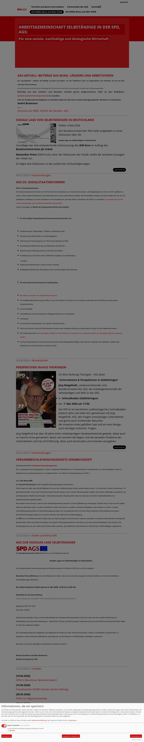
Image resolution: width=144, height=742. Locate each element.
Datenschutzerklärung (39, 720)
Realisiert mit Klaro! (137, 739)
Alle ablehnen (6, 736)
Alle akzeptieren (135, 736)
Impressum (72, 720)
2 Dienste (11, 730)
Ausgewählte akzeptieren (70, 736)
